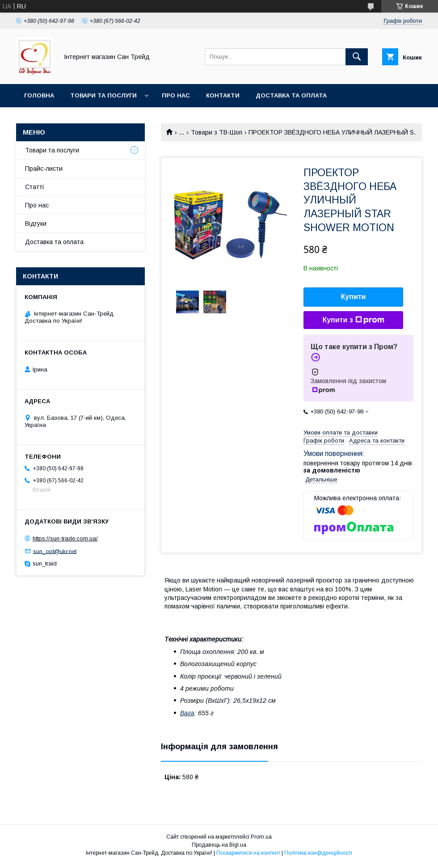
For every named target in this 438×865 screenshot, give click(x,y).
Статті (34, 186)
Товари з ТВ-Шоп (216, 132)
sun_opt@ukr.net (54, 551)
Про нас (176, 95)
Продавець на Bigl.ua (219, 845)
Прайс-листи (44, 168)
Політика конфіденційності (318, 853)
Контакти (223, 95)
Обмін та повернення (62, 118)
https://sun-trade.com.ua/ (65, 538)
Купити (353, 296)
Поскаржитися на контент (248, 853)
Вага (187, 713)
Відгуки (35, 223)
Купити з (353, 320)
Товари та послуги (103, 95)
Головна (39, 95)
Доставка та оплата (291, 95)
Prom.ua (261, 837)
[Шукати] (356, 56)
